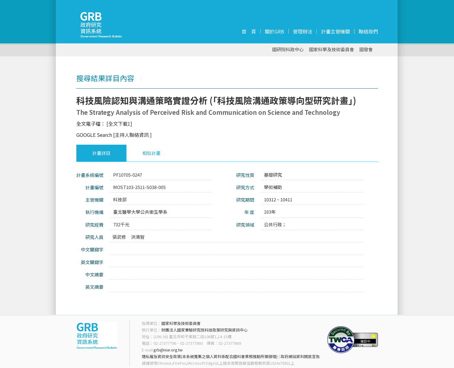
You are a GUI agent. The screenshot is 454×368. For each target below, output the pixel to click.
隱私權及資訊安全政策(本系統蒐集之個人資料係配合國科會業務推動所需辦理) (210, 356)
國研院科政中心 (288, 49)
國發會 (366, 49)
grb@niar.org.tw (168, 350)
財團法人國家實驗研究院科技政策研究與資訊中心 (204, 330)
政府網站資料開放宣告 (300, 356)
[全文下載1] (119, 123)
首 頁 (249, 31)
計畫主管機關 (335, 31)
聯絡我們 (368, 31)
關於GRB (274, 31)
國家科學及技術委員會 (331, 49)
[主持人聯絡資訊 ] (132, 134)
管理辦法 (302, 31)
